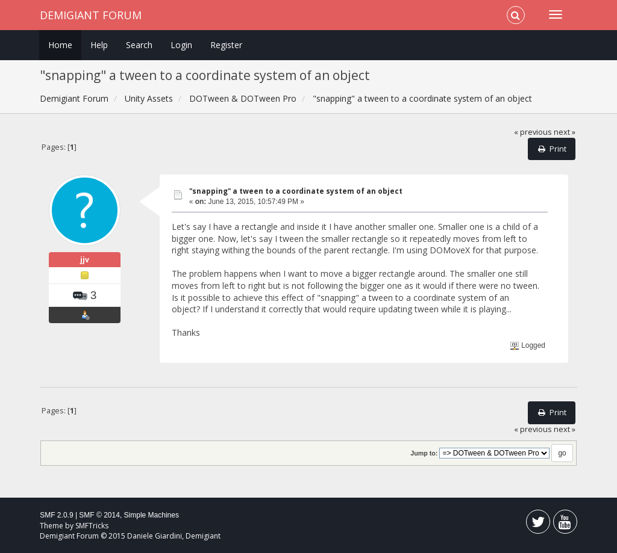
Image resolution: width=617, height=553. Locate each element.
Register (226, 45)
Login (181, 45)
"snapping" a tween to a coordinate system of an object (295, 191)
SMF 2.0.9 (56, 515)
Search (139, 45)
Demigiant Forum (91, 15)
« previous (533, 132)
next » (564, 132)
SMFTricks (91, 526)
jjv (84, 260)
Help (99, 45)
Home (60, 45)
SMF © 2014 (99, 515)
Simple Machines (151, 515)
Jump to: (423, 453)
